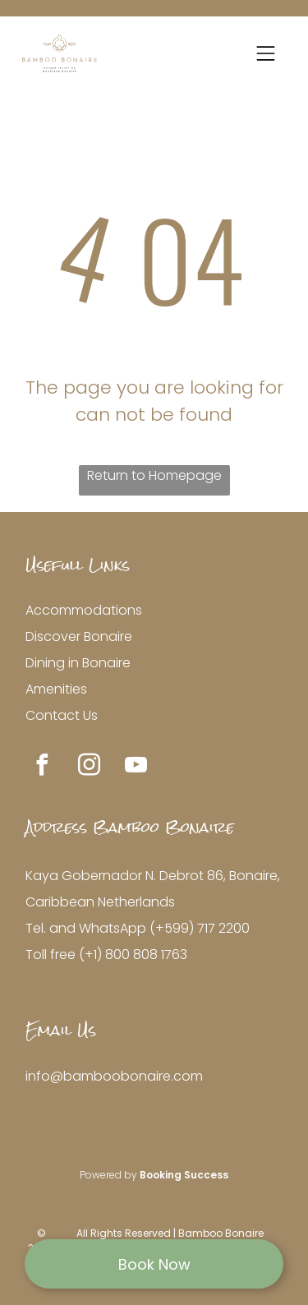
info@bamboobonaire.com (114, 1076)
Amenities (56, 689)
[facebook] (41, 767)
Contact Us (61, 715)
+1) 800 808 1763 (136, 954)
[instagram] (88, 767)
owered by (112, 1175)
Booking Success (184, 1175)
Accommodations (83, 610)
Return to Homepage (154, 475)
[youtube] (135, 767)
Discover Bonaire (78, 636)
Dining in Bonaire (78, 662)
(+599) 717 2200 (199, 928)
